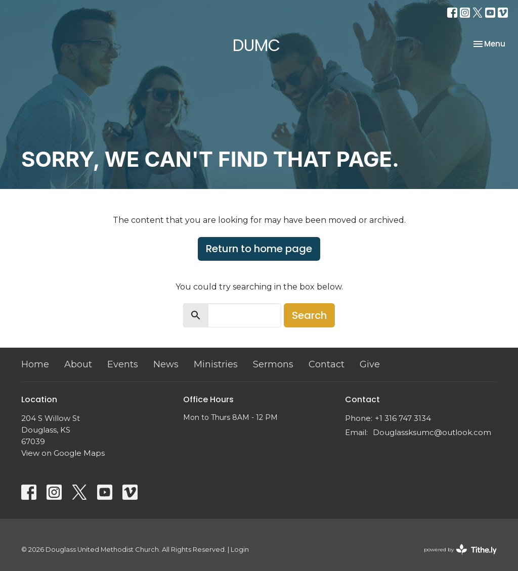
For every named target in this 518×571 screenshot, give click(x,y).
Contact (326, 364)
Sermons (273, 364)
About (78, 364)
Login (240, 549)
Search (309, 315)
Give (370, 364)
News (166, 364)
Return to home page (259, 249)
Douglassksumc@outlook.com (432, 432)
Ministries (216, 364)
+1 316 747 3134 (403, 418)
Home (35, 364)
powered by (460, 549)
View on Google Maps (63, 453)
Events (122, 364)
